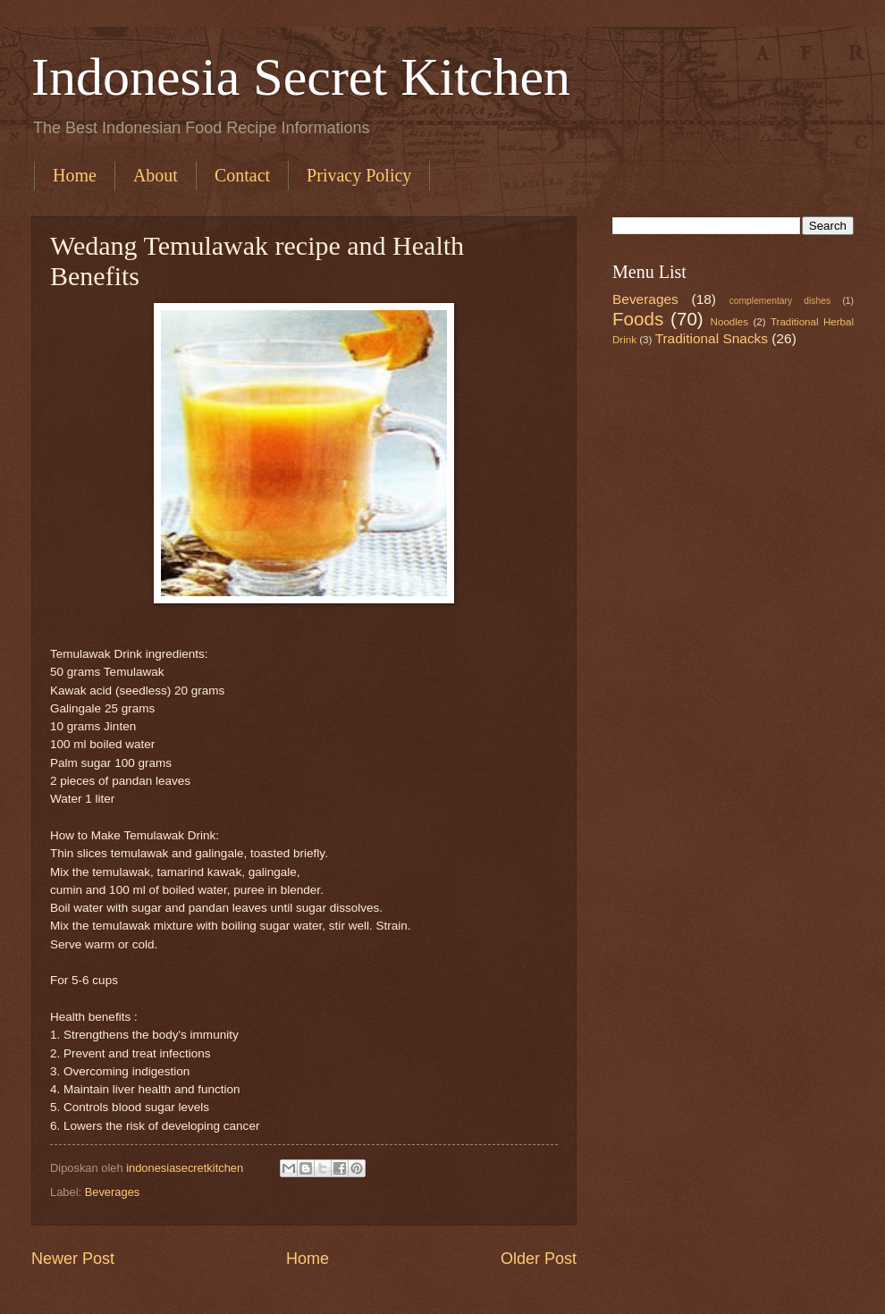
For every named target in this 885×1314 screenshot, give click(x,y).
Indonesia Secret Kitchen (300, 76)
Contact (242, 175)
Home (75, 175)
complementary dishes (779, 301)
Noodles (729, 321)
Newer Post (72, 1259)
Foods (637, 318)
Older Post (539, 1259)
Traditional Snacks (711, 338)
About (155, 175)
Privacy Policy (359, 175)
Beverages (112, 1192)
